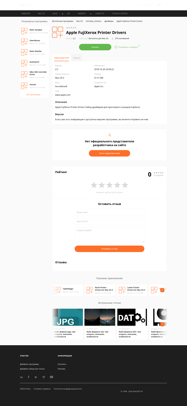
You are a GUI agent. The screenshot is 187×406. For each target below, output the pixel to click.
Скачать (95, 47)
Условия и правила (42, 389)
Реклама (61, 369)
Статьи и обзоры (120, 13)
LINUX (54, 13)
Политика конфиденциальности (68, 389)
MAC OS (41, 13)
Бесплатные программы (62, 21)
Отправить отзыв (110, 249)
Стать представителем (109, 153)
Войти (137, 5)
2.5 (70, 38)
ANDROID (82, 13)
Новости (99, 13)
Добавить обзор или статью (32, 369)
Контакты (62, 364)
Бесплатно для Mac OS (98, 38)
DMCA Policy (25, 389)
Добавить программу (29, 364)
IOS (68, 13)
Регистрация (147, 5)
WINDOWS (26, 13)
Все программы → (34, 94)
